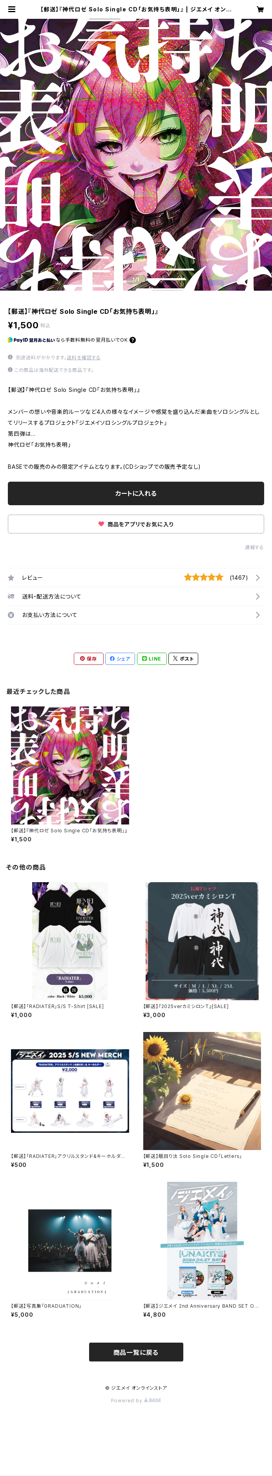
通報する (254, 547)
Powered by (136, 1400)
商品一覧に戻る (136, 1352)
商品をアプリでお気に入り (136, 524)
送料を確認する (84, 357)
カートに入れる (136, 493)
